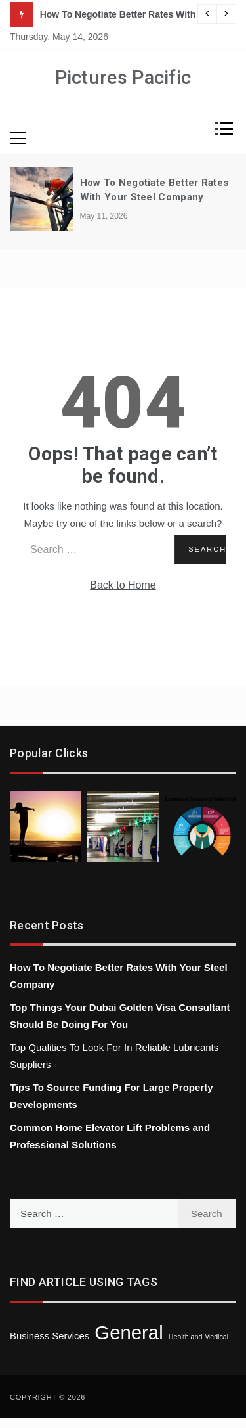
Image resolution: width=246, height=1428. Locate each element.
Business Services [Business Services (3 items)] (49, 1336)
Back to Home (122, 585)
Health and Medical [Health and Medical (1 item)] (198, 1337)
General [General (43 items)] (128, 1332)
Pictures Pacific (123, 77)
